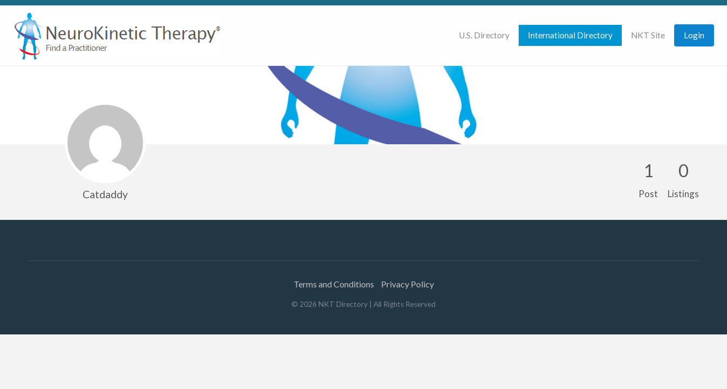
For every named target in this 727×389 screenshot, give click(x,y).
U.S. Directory (484, 35)
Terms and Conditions (334, 284)
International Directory (570, 35)
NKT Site (648, 35)
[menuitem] (484, 35)
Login (694, 35)
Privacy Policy (407, 284)
